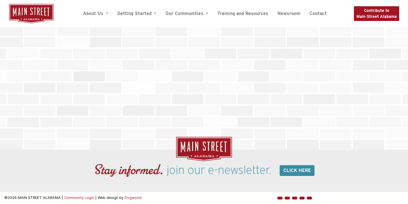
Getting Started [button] (135, 13)
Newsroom (288, 13)
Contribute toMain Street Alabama (376, 13)
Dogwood (133, 198)
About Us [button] (94, 13)
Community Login (79, 198)
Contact (318, 13)
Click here (297, 170)
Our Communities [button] (185, 13)
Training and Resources (242, 13)
